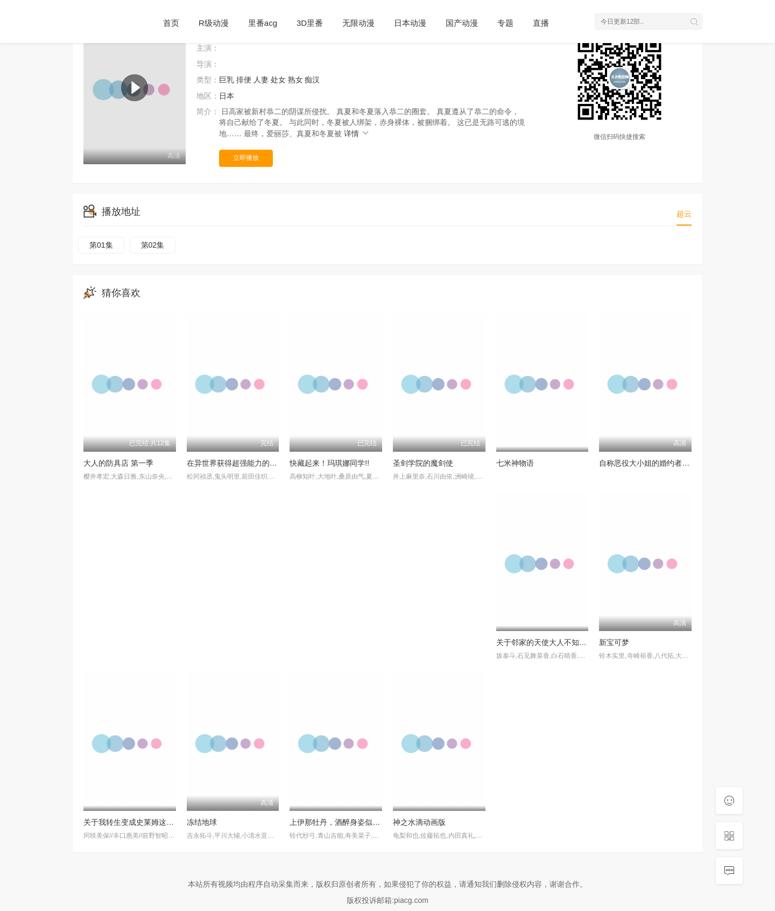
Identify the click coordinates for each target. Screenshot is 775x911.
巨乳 (226, 79)
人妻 (261, 79)
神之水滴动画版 (419, 822)
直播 (541, 22)
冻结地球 (202, 822)
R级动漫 (214, 22)
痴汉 (312, 79)
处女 (278, 79)
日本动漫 (410, 22)
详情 (357, 133)
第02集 (153, 245)
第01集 (101, 245)
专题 (505, 22)
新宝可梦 (614, 642)
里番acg (262, 22)
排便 (243, 79)
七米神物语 (515, 463)
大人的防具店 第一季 (118, 463)
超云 (684, 213)
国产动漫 (462, 22)
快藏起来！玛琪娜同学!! (329, 463)
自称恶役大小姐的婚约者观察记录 (655, 463)
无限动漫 (358, 22)
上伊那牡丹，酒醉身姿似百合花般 (346, 822)
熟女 (295, 79)
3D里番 (310, 22)
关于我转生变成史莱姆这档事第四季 (143, 822)
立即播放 (246, 158)
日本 (226, 96)
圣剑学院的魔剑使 (423, 463)
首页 (171, 22)
